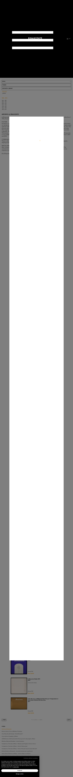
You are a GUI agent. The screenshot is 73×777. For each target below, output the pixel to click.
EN (67, 38)
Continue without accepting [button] (31, 758)
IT (69, 38)
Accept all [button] (19, 770)
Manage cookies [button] (20, 774)
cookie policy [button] (16, 767)
